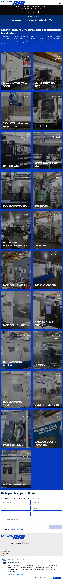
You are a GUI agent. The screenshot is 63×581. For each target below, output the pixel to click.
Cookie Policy (19, 574)
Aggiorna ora (31, 12)
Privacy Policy (11, 574)
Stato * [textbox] (36, 508)
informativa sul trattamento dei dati (16, 529)
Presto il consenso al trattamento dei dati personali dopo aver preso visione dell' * (18, 529)
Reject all (38, 578)
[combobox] (47, 508)
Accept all (57, 578)
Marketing (5, 525)
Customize (47, 578)
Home (25, 16)
